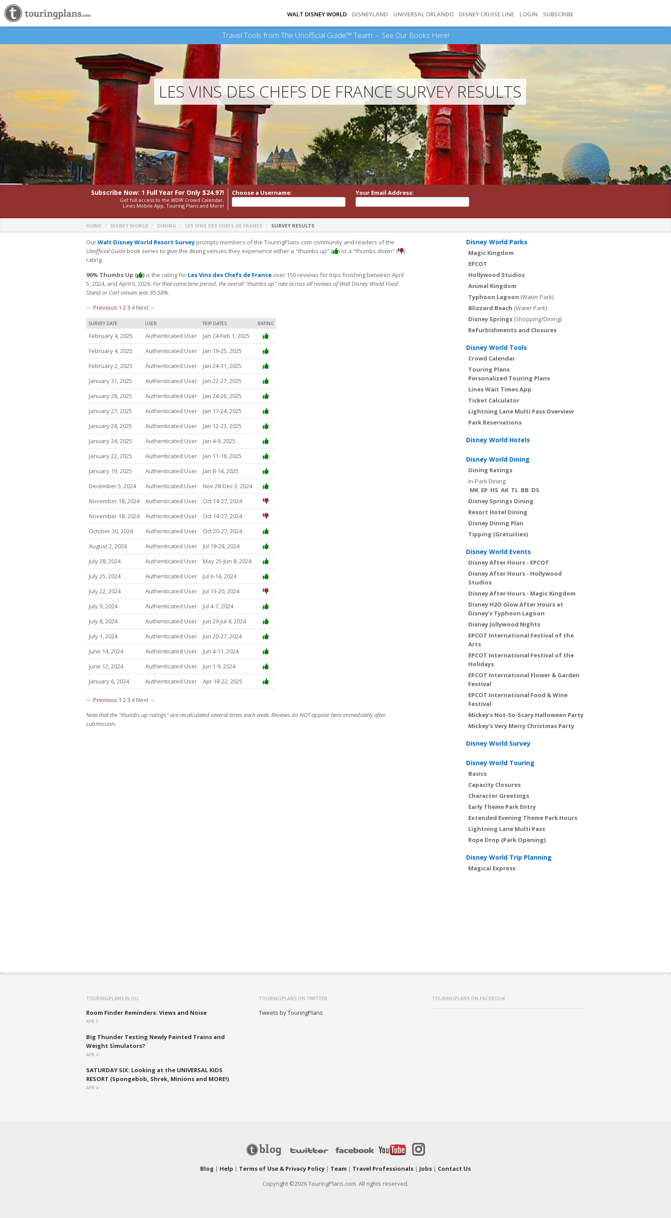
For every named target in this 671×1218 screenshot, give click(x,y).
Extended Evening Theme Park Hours (522, 818)
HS (494, 490)
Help (226, 1168)
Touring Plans (489, 369)
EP (484, 490)
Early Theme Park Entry (502, 807)
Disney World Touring (500, 763)
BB (525, 490)
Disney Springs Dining (501, 501)
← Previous (101, 307)
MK (474, 490)
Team (338, 1168)
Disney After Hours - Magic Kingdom (522, 593)
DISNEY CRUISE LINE (486, 14)
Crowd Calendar (491, 358)
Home (94, 225)
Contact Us (454, 1168)
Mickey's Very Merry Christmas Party (521, 726)
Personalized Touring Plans (509, 378)
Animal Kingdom (492, 286)
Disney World (129, 225)
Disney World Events (498, 551)
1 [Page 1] (119, 307)
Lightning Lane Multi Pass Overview (521, 411)
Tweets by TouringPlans (291, 1013)
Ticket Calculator (493, 400)
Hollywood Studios (496, 275)
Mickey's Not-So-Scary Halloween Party (526, 715)
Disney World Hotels (498, 440)
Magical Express (492, 868)
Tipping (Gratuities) (498, 534)
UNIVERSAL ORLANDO (423, 14)
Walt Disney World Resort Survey (146, 242)
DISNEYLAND (370, 14)
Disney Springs (490, 319)
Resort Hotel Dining (497, 512)
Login (528, 14)
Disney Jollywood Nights (504, 624)
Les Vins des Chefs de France (223, 225)
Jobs (425, 1168)
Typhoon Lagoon (493, 297)
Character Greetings (498, 796)
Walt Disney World (317, 14)
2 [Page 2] (124, 307)
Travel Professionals (383, 1168)
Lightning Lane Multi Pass (506, 829)
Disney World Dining (498, 459)
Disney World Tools (496, 347)
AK (504, 490)
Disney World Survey (498, 743)
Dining (166, 225)
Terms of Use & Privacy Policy (282, 1168)
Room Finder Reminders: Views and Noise (146, 1013)
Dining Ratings (490, 470)
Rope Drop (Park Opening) (507, 840)
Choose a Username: (262, 193)
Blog (207, 1168)
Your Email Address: (385, 193)
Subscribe (558, 14)
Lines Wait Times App (499, 389)
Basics (477, 774)
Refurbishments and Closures (512, 330)
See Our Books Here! (415, 35)
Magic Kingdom (491, 253)
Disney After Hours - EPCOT (508, 562)
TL (514, 490)
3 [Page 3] (128, 307)
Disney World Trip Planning (509, 857)
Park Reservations (495, 422)
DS (535, 490)
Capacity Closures (494, 785)
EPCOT (477, 264)
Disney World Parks (496, 242)
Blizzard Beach (490, 308)
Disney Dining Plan (495, 523)
